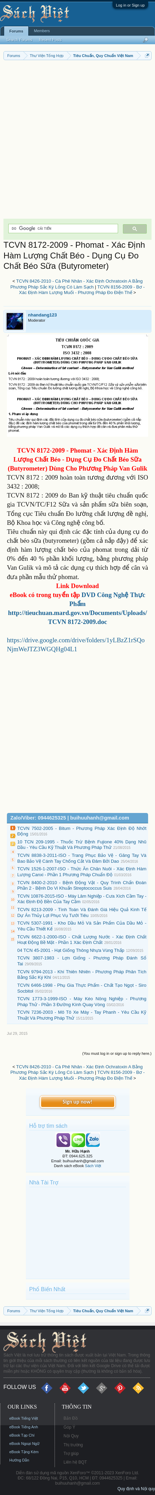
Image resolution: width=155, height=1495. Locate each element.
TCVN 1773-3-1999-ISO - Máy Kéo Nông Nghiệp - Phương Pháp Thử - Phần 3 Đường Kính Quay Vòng (81, 1001)
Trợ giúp (71, 1453)
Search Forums (19, 40)
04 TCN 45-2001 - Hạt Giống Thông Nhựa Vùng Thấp (70, 950)
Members (42, 31)
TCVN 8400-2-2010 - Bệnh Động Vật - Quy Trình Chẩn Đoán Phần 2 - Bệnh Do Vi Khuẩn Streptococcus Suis (81, 885)
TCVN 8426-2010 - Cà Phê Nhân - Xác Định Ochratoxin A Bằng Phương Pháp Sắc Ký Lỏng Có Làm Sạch (76, 284)
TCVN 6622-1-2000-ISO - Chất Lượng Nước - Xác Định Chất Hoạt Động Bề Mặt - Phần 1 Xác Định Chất (81, 939)
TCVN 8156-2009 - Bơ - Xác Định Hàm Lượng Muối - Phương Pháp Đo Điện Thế (82, 289)
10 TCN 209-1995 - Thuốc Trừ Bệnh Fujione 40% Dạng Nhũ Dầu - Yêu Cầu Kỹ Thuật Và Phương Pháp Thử (81, 844)
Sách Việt (93, 1166)
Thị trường (73, 1444)
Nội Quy (71, 1436)
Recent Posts (50, 40)
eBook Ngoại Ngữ (24, 1443)
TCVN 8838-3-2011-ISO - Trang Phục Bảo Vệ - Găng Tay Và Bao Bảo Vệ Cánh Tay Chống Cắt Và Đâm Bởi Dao (81, 858)
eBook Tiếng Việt (23, 1418)
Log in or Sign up (130, 5)
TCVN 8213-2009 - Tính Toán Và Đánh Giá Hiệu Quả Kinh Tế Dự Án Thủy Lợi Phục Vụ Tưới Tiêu (81, 912)
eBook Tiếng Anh (23, 1427)
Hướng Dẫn (19, 1460)
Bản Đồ (71, 1418)
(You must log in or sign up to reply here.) (117, 1053)
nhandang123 (42, 315)
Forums (16, 31)
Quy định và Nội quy (136, 1488)
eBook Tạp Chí (22, 1435)
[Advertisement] (77, 141)
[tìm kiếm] (62, 228)
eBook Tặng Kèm (24, 1452)
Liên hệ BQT (75, 1462)
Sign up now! (77, 1101)
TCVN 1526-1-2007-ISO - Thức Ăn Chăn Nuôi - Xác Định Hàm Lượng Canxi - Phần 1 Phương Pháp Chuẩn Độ (81, 871)
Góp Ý (69, 1427)
